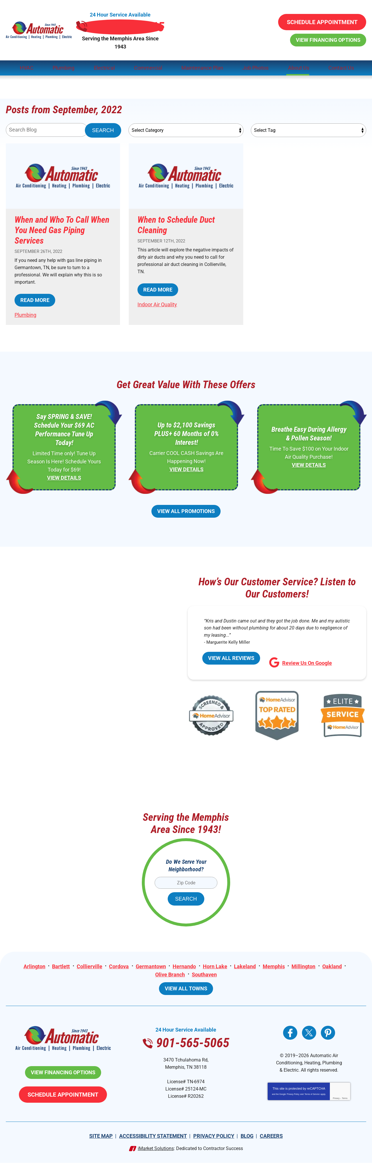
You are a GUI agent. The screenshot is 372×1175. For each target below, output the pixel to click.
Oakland (333, 965)
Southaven (204, 973)
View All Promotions (186, 508)
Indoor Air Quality (157, 295)
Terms (344, 1113)
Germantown (150, 965)
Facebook (290, 1033)
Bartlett (60, 965)
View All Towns (186, 989)
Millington (304, 965)
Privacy (336, 1113)
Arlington (33, 965)
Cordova (118, 965)
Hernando (184, 965)
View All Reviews (231, 662)
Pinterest (328, 1033)
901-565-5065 (186, 20)
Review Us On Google (300, 663)
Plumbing (25, 305)
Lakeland (245, 965)
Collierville (88, 965)
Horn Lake (215, 965)
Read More (34, 290)
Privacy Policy (293, 1109)
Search (103, 117)
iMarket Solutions (156, 1160)
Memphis (274, 965)
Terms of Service (312, 1109)
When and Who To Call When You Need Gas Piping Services (62, 217)
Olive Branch (170, 973)
